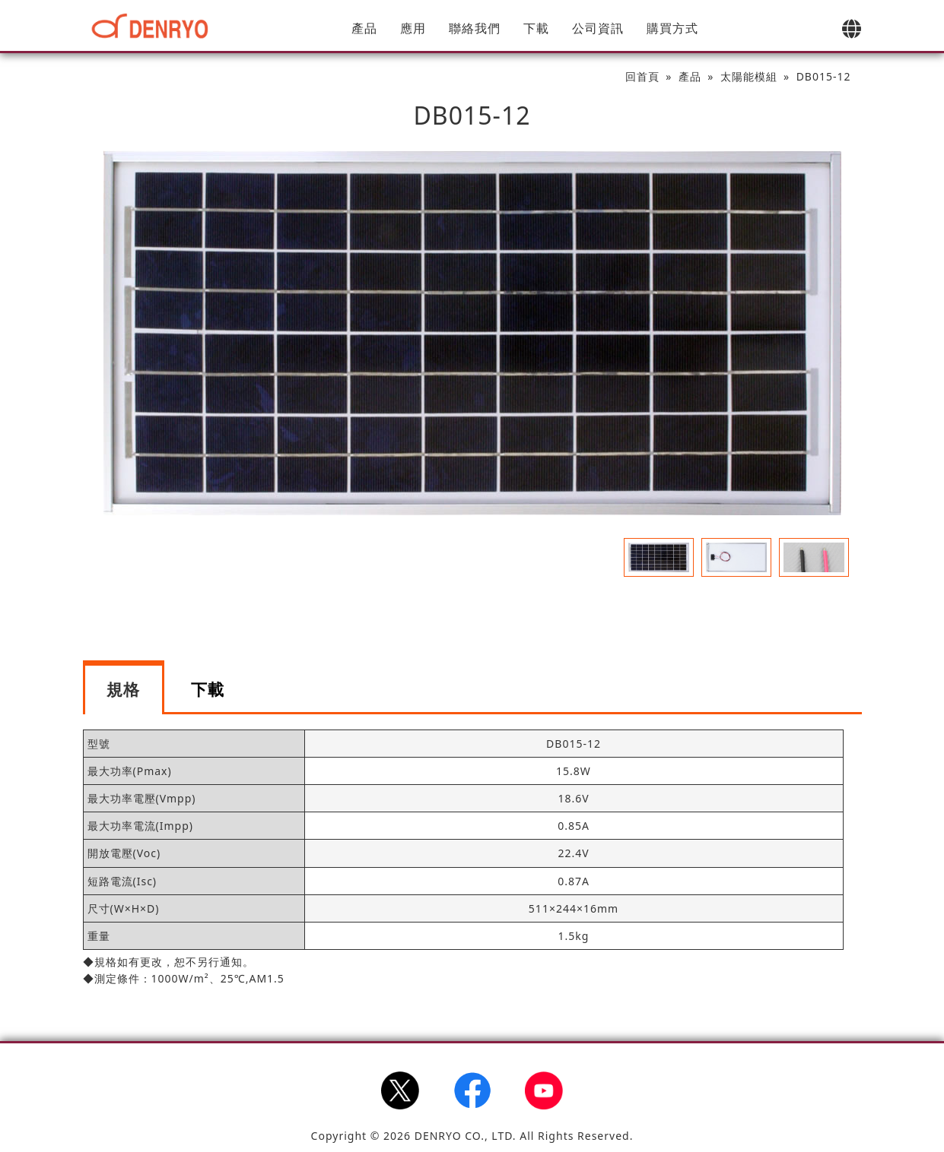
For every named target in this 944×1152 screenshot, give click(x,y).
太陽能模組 (748, 76)
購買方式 (672, 28)
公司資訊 (598, 28)
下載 (536, 28)
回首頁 (642, 76)
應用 (413, 28)
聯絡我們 (475, 28)
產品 (364, 28)
